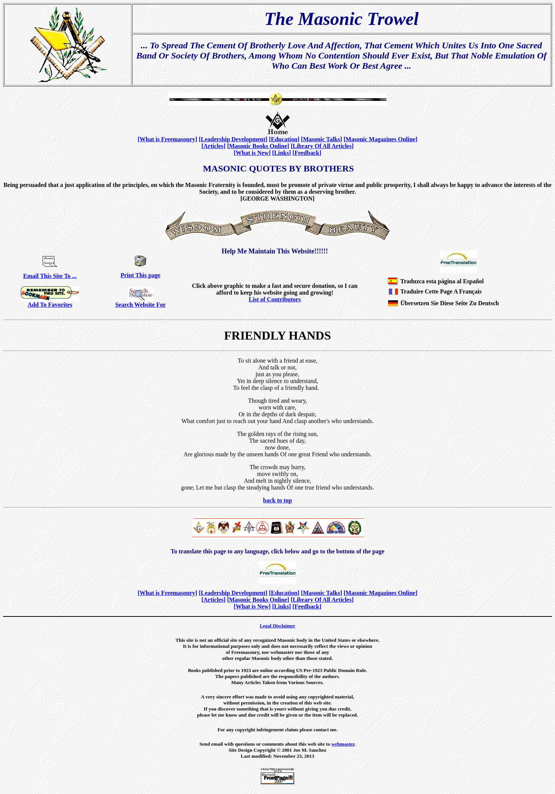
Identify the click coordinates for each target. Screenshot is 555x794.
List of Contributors (275, 299)
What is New (252, 153)
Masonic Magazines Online (380, 139)
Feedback (306, 153)
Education (284, 139)
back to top (277, 500)
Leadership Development (233, 139)
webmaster (343, 744)
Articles (214, 146)
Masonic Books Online (258, 146)
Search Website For (140, 304)
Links (281, 153)
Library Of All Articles (322, 146)
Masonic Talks (321, 139)
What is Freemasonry (167, 139)
